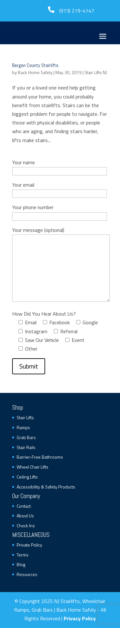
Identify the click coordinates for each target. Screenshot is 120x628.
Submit (28, 366)
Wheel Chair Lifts (32, 466)
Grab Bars (26, 437)
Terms (22, 554)
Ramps (23, 427)
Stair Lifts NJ (95, 72)
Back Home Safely (35, 72)
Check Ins (26, 525)
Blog (21, 564)
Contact (24, 506)
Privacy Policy (80, 618)
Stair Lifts (25, 417)
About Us (25, 515)
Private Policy (29, 544)
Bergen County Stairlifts (35, 65)
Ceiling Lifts (27, 476)
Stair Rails (26, 447)
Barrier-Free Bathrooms (40, 457)
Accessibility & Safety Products (46, 486)
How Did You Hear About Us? (44, 314)
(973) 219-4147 (76, 10)
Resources (27, 574)
